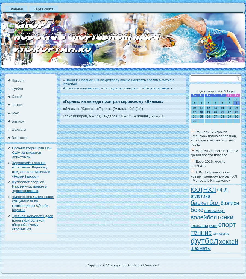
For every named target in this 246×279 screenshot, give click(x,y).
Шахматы (19, 130)
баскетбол (205, 202)
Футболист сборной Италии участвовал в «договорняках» (29, 186)
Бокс (15, 113)
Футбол (17, 89)
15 (229, 107)
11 (201, 107)
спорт (227, 224)
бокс (197, 210)
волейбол (204, 217)
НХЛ (209, 189)
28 (222, 116)
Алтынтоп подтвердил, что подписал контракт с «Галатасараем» (116, 88)
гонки (225, 217)
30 (236, 116)
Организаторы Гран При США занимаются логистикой (32, 152)
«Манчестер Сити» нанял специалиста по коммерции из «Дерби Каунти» (33, 203)
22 (229, 112)
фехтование (221, 233)
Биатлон (18, 121)
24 (194, 116)
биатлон (230, 203)
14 (222, 107)
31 (194, 121)
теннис (201, 232)
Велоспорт (20, 138)
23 (236, 112)
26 (208, 116)
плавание (199, 225)
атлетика (200, 196)
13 (215, 107)
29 (229, 116)
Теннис (17, 105)
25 (201, 116)
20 (215, 112)
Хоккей (17, 97)
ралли (213, 226)
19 (208, 112)
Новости (18, 80)
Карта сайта (43, 9)
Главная (16, 9)
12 (208, 107)
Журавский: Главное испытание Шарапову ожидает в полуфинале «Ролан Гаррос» (31, 169)
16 (236, 107)
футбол (204, 240)
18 (201, 112)
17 (194, 112)
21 (222, 112)
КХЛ (196, 189)
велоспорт (214, 210)
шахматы (201, 248)
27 (215, 116)
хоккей (228, 241)
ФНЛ (222, 190)
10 (194, 107)
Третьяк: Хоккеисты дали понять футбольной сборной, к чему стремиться (32, 222)
